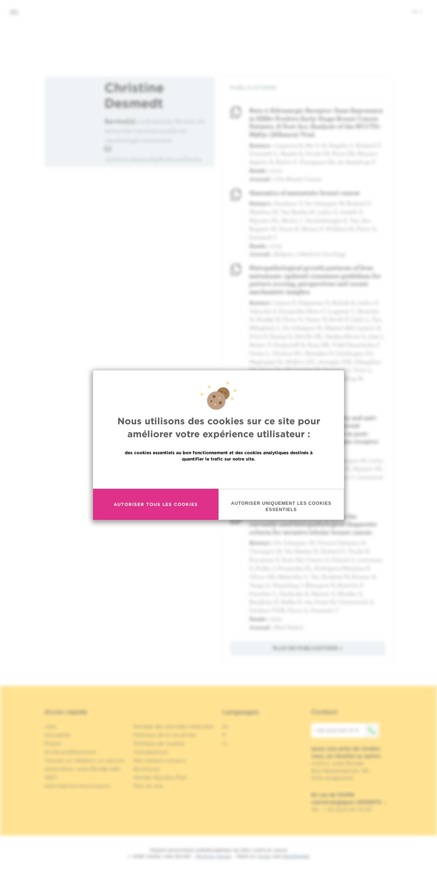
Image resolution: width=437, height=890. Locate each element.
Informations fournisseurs (77, 786)
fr (417, 11)
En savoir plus (218, 474)
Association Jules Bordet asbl (82, 769)
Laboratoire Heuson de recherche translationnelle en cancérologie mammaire (154, 130)
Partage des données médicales (173, 726)
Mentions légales (214, 856)
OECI (50, 777)
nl (224, 743)
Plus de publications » (308, 648)
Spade (264, 856)
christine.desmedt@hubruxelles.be (153, 159)
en (225, 726)
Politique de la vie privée (164, 735)
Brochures (146, 769)
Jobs (50, 726)
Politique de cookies (159, 743)
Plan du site (148, 786)
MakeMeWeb (296, 856)
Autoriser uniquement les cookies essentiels (281, 506)
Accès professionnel (70, 752)
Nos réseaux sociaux (159, 760)
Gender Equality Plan (160, 777)
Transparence (150, 752)
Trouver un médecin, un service (84, 760)
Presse (52, 743)
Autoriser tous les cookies (156, 504)
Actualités (57, 735)
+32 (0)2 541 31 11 (347, 730)
